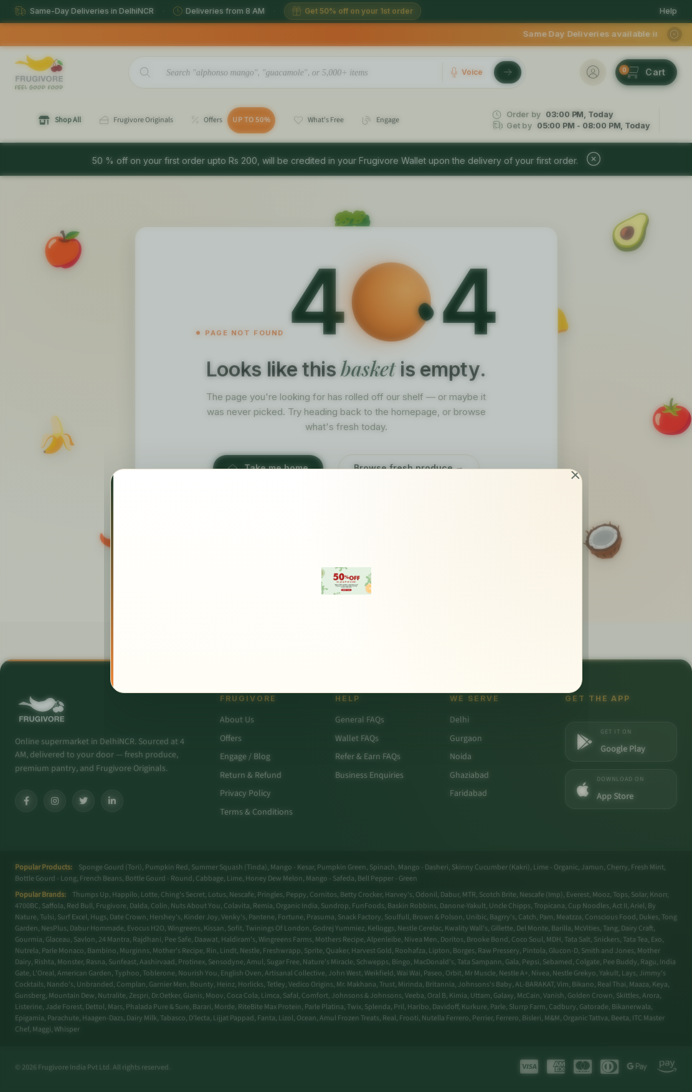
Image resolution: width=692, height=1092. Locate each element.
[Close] (574, 475)
